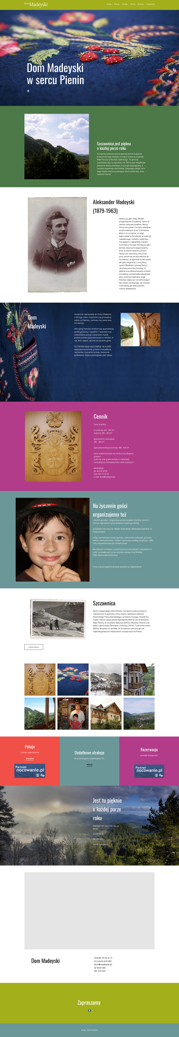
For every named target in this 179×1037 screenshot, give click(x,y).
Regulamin (151, 4)
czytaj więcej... (33, 647)
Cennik (124, 4)
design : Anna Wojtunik (89, 1030)
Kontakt (141, 4)
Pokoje (116, 4)
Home (109, 4)
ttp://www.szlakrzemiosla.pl (105, 555)
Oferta (132, 4)
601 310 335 (98, 839)
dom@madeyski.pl (107, 477)
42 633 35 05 (102, 471)
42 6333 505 (99, 967)
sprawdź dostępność (149, 755)
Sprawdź (30, 758)
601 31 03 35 (103, 474)
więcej (89, 764)
